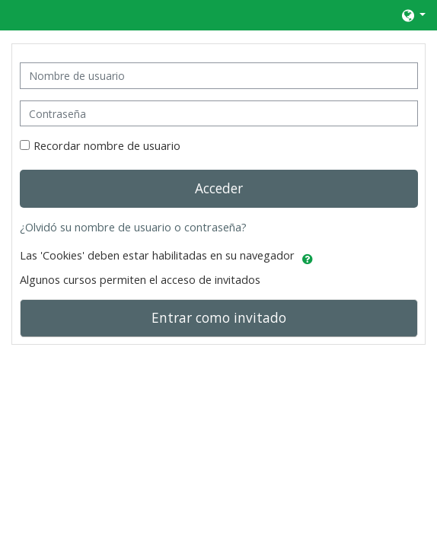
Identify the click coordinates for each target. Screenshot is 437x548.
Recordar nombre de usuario (106, 146)
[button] (413, 15)
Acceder (219, 188)
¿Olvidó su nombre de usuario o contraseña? (133, 227)
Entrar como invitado (219, 317)
